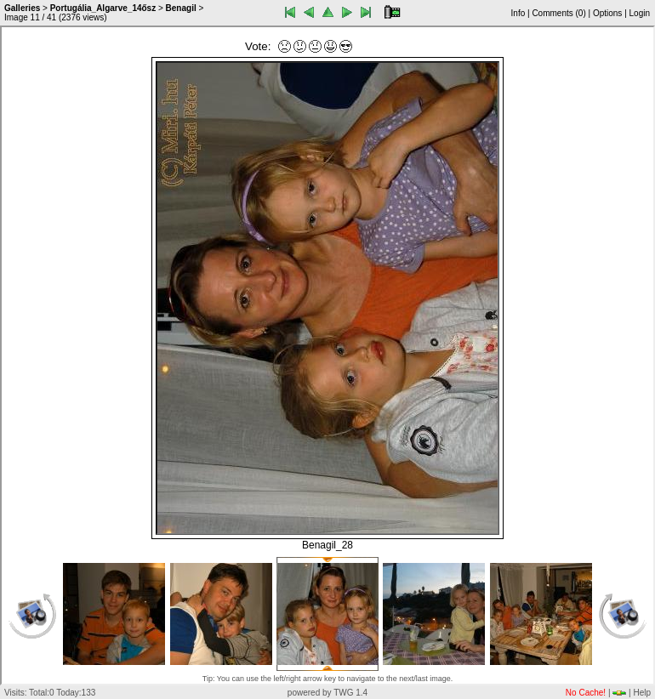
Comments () (558, 13)
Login (639, 13)
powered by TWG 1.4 (327, 692)
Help (642, 692)
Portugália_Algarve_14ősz (103, 8)
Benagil (181, 8)
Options (607, 13)
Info (518, 13)
